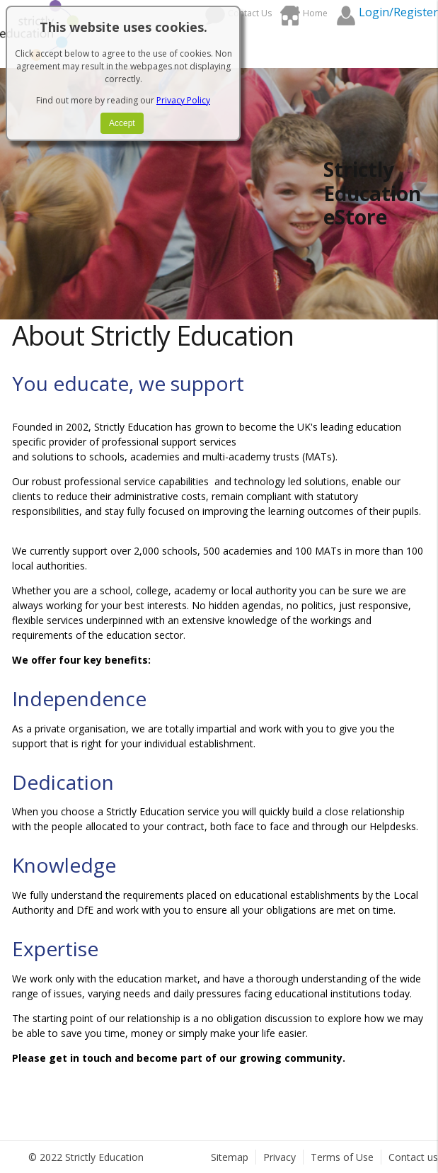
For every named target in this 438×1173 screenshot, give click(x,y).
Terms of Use (342, 1157)
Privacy (279, 1157)
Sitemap (229, 1157)
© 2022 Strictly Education (86, 1157)
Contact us (413, 1157)
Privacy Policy (183, 100)
